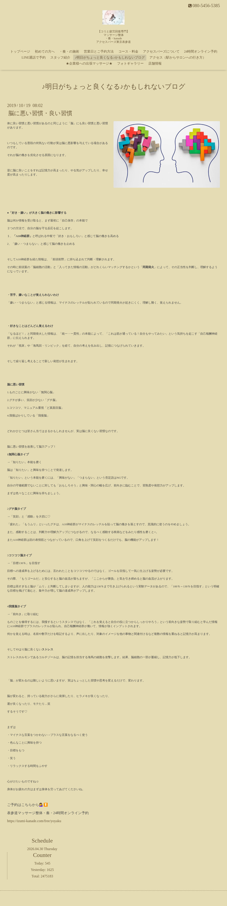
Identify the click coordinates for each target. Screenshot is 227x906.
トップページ (20, 51)
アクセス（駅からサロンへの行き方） (177, 57)
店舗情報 (155, 63)
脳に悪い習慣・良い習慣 (40, 113)
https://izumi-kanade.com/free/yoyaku (34, 821)
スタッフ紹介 (60, 57)
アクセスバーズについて (161, 51)
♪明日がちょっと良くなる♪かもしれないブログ (110, 57)
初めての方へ (45, 51)
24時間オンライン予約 (200, 51)
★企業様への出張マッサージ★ (89, 63)
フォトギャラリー (130, 63)
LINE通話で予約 (34, 57)
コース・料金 (128, 51)
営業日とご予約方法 (99, 51)
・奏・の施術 (69, 51)
